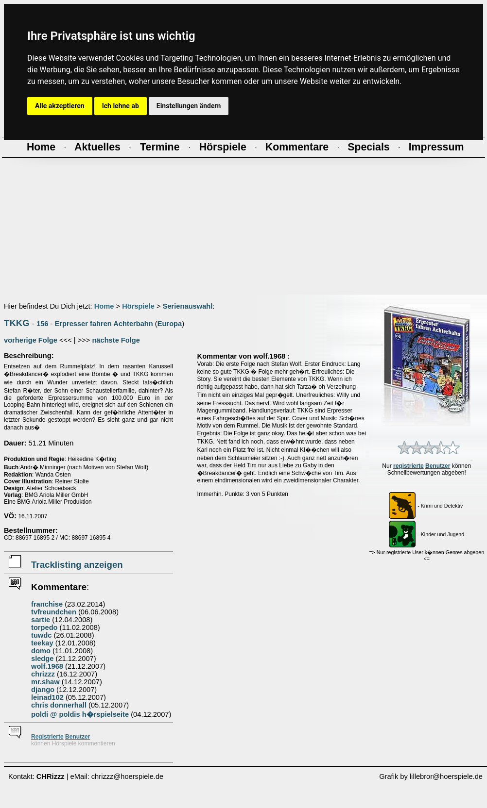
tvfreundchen (53, 612)
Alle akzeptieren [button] (60, 106)
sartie (40, 620)
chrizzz (43, 674)
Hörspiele (138, 306)
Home (104, 306)
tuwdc (41, 635)
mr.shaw (45, 682)
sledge (42, 658)
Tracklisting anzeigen (77, 565)
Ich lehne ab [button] (120, 106)
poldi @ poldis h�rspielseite (80, 714)
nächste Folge (116, 340)
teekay (42, 643)
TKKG (17, 323)
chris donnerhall (59, 705)
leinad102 (47, 697)
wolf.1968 (47, 666)
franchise (47, 604)
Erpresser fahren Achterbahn (104, 324)
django (42, 689)
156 (42, 324)
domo (41, 651)
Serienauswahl (188, 306)
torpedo (44, 627)
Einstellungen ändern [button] (189, 106)
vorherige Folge (30, 340)
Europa (169, 324)
